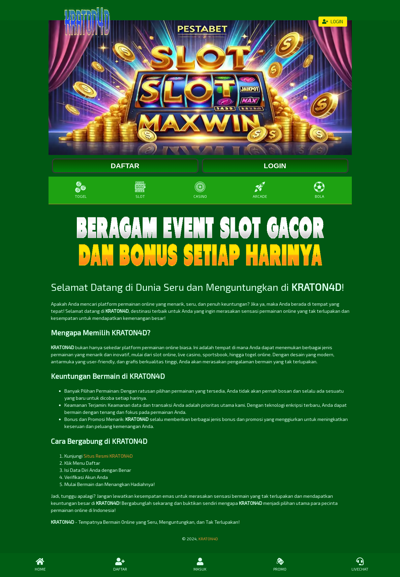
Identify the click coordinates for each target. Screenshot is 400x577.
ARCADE (259, 190)
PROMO (279, 564)
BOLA (319, 190)
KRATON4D (208, 538)
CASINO (200, 190)
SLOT (140, 190)
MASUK (200, 564)
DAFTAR (119, 564)
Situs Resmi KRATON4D (108, 456)
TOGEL (81, 190)
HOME (40, 564)
